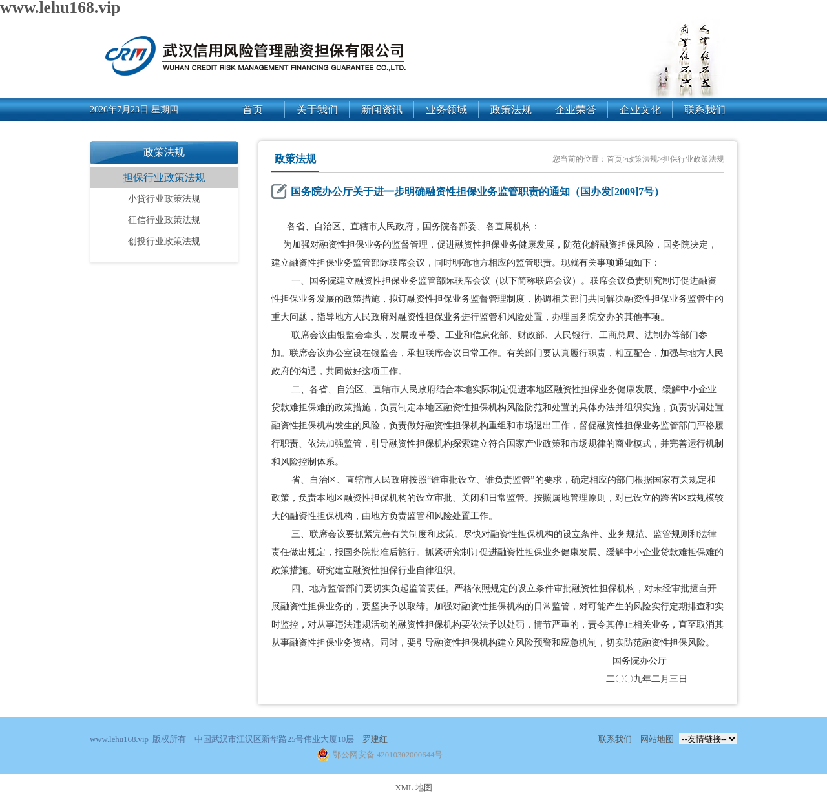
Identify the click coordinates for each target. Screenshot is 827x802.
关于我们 (317, 109)
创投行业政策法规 (164, 241)
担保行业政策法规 (164, 177)
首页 (252, 109)
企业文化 (640, 109)
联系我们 (705, 109)
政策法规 (511, 109)
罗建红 (375, 739)
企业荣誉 (575, 109)
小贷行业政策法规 (164, 199)
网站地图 (657, 739)
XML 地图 (413, 787)
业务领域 (446, 109)
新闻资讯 (382, 109)
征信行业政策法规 (164, 220)
